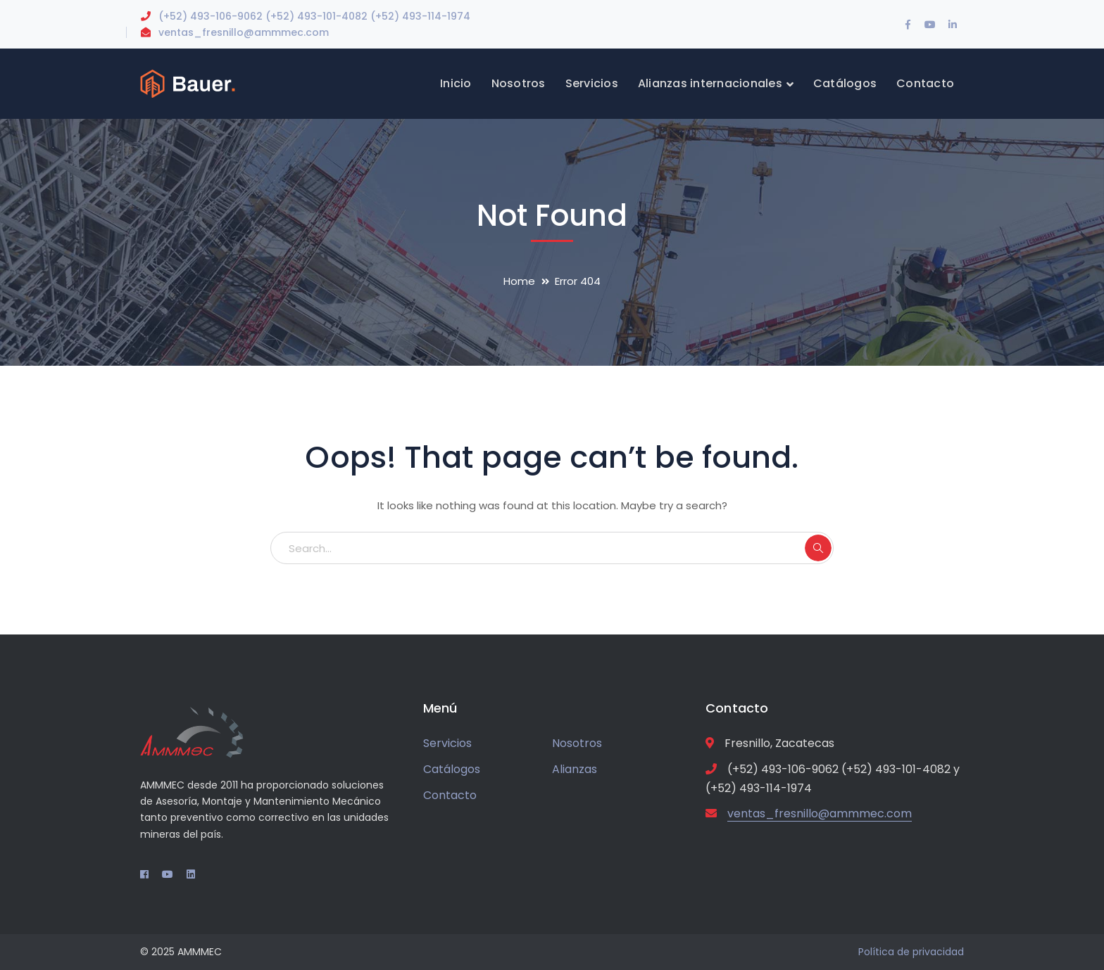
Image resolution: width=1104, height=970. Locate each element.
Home (519, 281)
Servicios (447, 743)
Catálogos (451, 769)
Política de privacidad (911, 952)
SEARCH (818, 548)
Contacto (450, 795)
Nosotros (577, 743)
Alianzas (574, 769)
